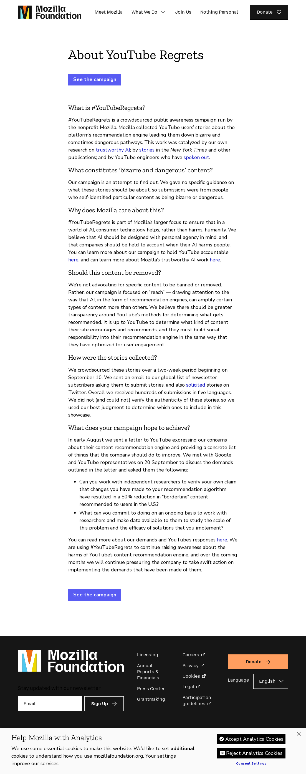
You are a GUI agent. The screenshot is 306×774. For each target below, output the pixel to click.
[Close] (299, 734)
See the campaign (94, 79)
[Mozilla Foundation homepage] (49, 12)
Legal (188, 686)
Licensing (147, 654)
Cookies (191, 676)
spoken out (196, 157)
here (73, 259)
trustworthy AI (113, 150)
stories (147, 150)
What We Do (144, 12)
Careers (191, 654)
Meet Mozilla (109, 12)
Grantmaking (151, 699)
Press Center (151, 688)
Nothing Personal (219, 12)
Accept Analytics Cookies (254, 739)
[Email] (50, 703)
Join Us (183, 12)
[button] (163, 12)
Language (238, 680)
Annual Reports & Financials (148, 672)
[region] (153, 751)
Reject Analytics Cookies (254, 753)
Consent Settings (251, 764)
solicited (195, 385)
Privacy (191, 665)
